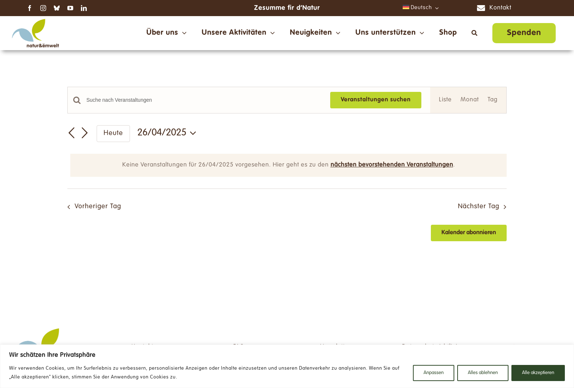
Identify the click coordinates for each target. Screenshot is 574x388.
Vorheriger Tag (98, 206)
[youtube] (70, 8)
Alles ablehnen (483, 373)
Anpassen (434, 373)
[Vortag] (71, 132)
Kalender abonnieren (468, 233)
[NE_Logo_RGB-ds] (35, 19)
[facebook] (30, 8)
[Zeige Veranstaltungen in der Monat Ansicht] (470, 100)
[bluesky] (57, 8)
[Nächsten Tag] (85, 132)
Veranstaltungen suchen (376, 100)
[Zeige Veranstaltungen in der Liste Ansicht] (445, 100)
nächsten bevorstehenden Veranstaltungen (392, 165)
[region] (287, 366)
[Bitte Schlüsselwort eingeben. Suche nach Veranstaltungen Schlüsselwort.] (203, 100)
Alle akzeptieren (538, 373)
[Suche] (474, 33)
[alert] (288, 165)
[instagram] (43, 8)
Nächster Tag (478, 206)
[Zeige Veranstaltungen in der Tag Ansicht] (492, 100)
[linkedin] (84, 8)
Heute (113, 133)
